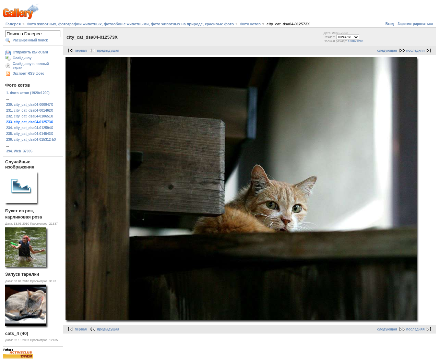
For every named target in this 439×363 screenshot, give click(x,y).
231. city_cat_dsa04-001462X (29, 110)
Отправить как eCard (30, 52)
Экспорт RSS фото (28, 73)
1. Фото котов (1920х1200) (27, 93)
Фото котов (250, 24)
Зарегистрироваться (415, 24)
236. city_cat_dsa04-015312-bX (31, 139)
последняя (415, 50)
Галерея (13, 24)
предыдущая (108, 50)
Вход (389, 24)
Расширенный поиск (30, 40)
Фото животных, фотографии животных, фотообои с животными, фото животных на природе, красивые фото (130, 24)
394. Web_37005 (19, 151)
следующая (387, 50)
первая (81, 50)
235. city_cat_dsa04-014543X (29, 134)
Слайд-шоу (22, 58)
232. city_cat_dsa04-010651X (29, 116)
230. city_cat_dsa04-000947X (29, 105)
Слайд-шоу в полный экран (31, 66)
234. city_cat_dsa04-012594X (29, 128)
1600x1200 (355, 41)
